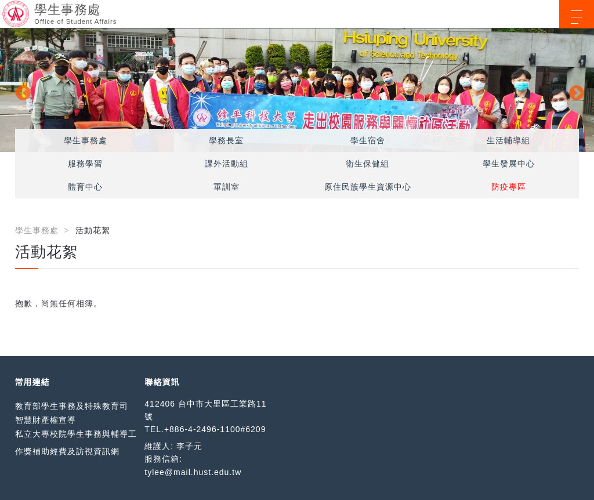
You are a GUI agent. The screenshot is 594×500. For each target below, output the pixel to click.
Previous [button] (20, 90)
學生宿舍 (367, 140)
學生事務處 (85, 140)
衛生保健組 (367, 164)
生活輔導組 (508, 140)
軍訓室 (226, 187)
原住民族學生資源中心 (367, 187)
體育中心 (85, 187)
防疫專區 (508, 187)
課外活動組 (226, 164)
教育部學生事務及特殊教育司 (71, 406)
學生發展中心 (509, 164)
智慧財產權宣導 (45, 420)
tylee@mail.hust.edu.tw (192, 472)
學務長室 (226, 140)
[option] (297, 90)
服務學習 (85, 164)
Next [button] (573, 90)
